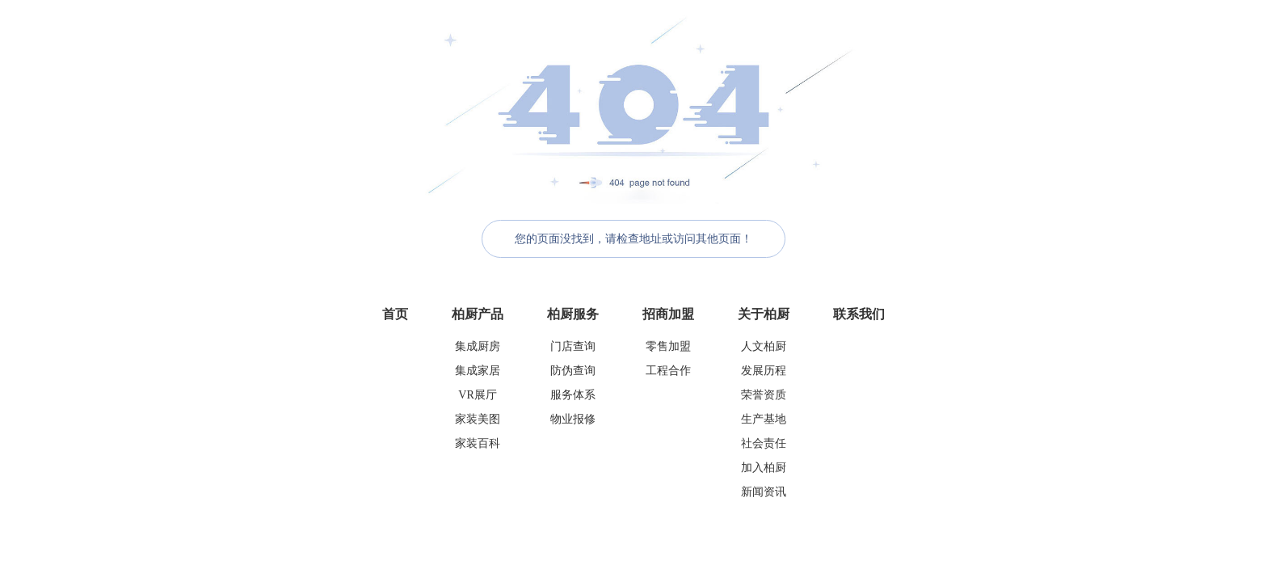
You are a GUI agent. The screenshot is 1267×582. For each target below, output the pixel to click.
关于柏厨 (763, 314)
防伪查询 (573, 371)
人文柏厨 (763, 346)
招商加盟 (668, 314)
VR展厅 (477, 395)
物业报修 (573, 419)
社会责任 (763, 443)
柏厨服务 (573, 314)
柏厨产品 (477, 314)
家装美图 (477, 419)
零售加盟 (668, 346)
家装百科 (477, 443)
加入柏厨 (763, 468)
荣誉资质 (763, 395)
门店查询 (573, 346)
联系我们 (859, 314)
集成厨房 (477, 346)
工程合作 (668, 371)
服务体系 (573, 395)
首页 (395, 314)
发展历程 (763, 371)
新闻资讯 (763, 492)
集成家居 (477, 371)
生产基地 (763, 419)
